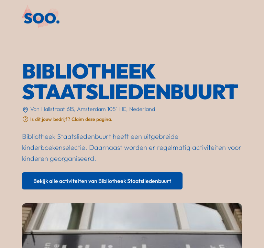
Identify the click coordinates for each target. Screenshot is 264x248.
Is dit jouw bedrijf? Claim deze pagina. (71, 119)
